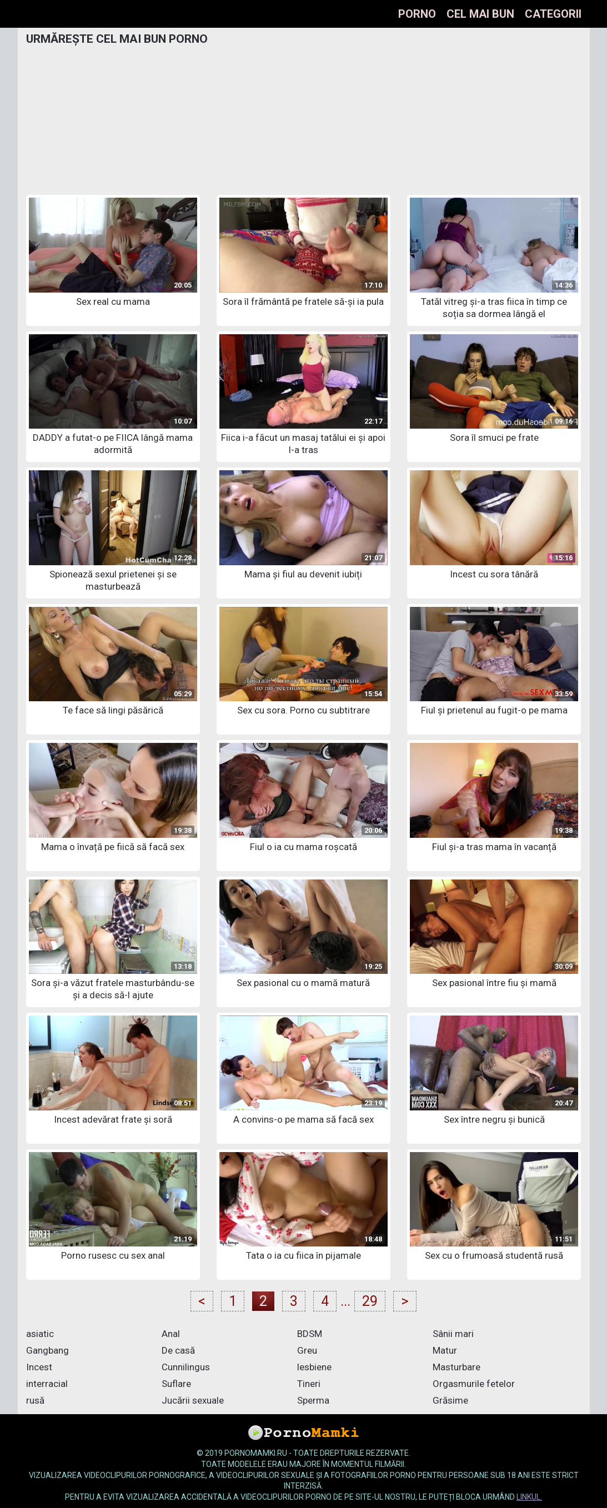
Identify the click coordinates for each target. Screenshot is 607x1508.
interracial (47, 1383)
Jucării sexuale (193, 1400)
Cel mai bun (480, 13)
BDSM (309, 1333)
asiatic (40, 1333)
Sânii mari (453, 1333)
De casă (178, 1350)
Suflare (176, 1383)
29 (370, 1301)
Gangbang (47, 1350)
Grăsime (450, 1400)
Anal (171, 1333)
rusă (35, 1400)
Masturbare (456, 1367)
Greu (307, 1350)
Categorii (553, 13)
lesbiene (314, 1367)
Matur (445, 1350)
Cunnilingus (186, 1367)
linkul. (529, 1496)
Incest (39, 1367)
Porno (417, 13)
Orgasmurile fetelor (474, 1383)
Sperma (313, 1400)
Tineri (308, 1383)
